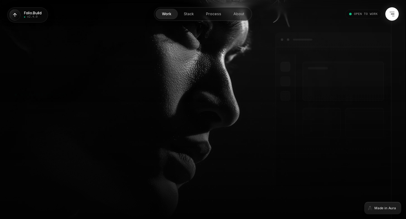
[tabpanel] (203, 109)
